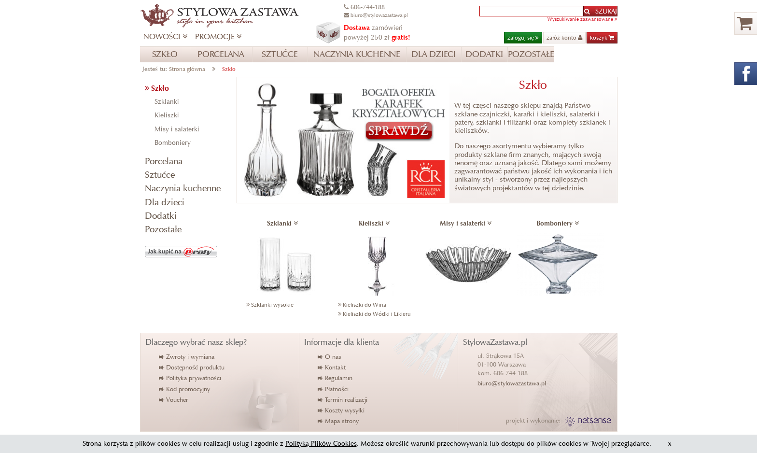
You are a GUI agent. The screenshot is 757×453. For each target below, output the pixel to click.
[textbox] (531, 11)
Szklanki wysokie (272, 304)
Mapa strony (339, 421)
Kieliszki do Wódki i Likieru (377, 313)
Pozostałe (163, 229)
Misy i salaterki (176, 129)
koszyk (602, 37)
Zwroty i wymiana (187, 357)
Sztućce (160, 174)
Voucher (174, 400)
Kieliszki (166, 115)
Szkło (229, 68)
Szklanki (166, 102)
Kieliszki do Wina (364, 304)
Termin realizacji (343, 400)
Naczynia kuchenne (183, 188)
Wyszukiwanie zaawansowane (582, 19)
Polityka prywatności (190, 378)
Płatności (334, 389)
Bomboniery (172, 143)
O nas (330, 357)
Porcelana (163, 161)
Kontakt (332, 367)
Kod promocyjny (185, 389)
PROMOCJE (218, 36)
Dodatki (161, 215)
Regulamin (335, 378)
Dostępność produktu (192, 367)
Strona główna (187, 68)
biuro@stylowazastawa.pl (511, 383)
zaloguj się (523, 37)
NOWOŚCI (165, 36)
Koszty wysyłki (341, 410)
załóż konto (564, 37)
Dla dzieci (164, 202)
